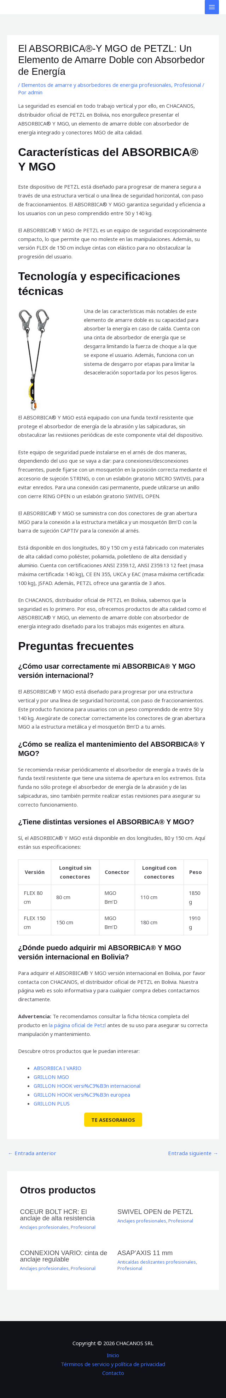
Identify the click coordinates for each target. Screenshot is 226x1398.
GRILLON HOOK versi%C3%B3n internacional (86, 1085)
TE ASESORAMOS (113, 1119)
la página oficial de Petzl (77, 1025)
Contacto (113, 1372)
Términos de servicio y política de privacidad (113, 1363)
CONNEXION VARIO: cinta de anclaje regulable (63, 1256)
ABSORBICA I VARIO (57, 1067)
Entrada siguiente (194, 1152)
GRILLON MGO (51, 1076)
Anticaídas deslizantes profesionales (156, 1261)
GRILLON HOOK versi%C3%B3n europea (81, 1094)
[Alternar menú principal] (212, 7)
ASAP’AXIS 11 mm (144, 1252)
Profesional (187, 84)
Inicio (113, 1354)
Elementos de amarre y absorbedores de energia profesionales (96, 84)
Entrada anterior (31, 1152)
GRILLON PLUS (52, 1103)
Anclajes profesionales (44, 1227)
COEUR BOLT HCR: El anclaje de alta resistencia (64, 1214)
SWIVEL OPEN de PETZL (154, 1211)
